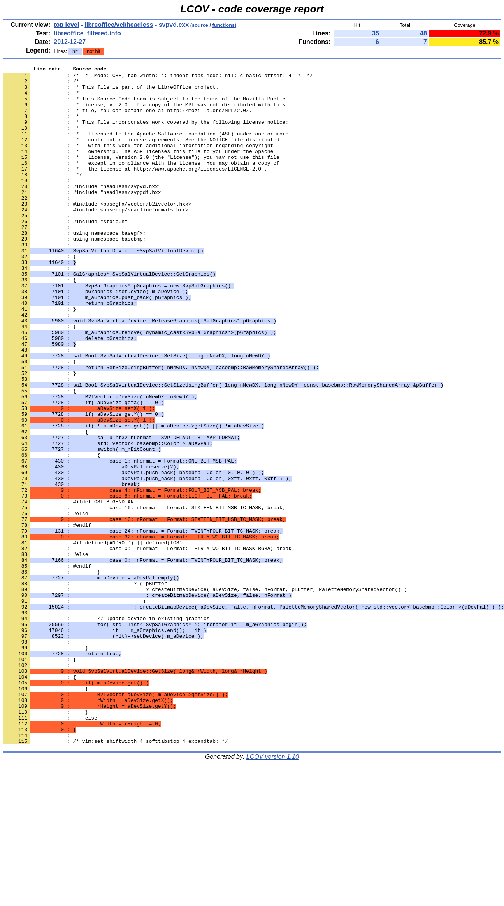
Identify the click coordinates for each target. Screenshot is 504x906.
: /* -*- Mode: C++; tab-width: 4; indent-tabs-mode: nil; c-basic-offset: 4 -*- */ (158, 77)
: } (39, 357)
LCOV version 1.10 (272, 892)
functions (223, 25)
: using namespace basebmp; (74, 273)
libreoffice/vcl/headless (118, 24)
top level (66, 24)
